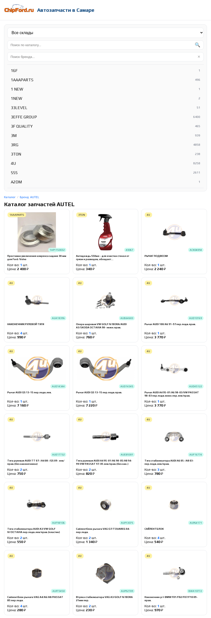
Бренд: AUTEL (29, 197)
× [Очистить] (198, 56)
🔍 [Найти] (197, 44)
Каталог (10, 197)
